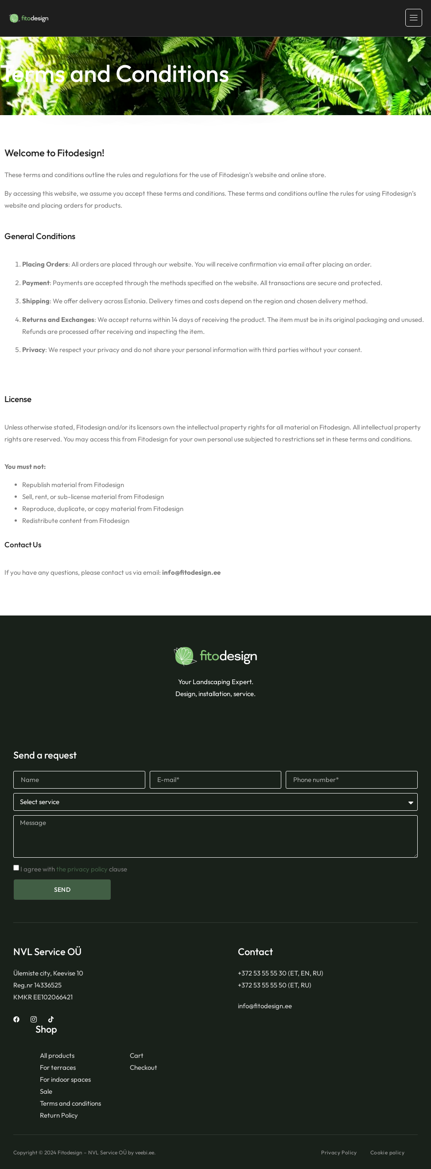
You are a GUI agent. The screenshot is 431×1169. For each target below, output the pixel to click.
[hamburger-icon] (413, 18)
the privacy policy (82, 869)
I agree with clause (73, 869)
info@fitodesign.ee (191, 572)
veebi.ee (144, 1152)
